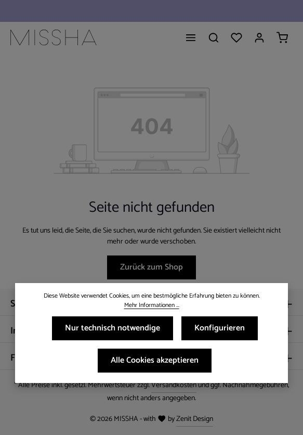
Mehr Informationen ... (151, 305)
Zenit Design (194, 419)
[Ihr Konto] (259, 37)
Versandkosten (173, 385)
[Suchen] (213, 37)
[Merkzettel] (236, 37)
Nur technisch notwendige (112, 328)
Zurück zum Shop (151, 267)
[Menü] (190, 37)
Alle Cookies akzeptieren (155, 360)
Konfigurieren (219, 328)
